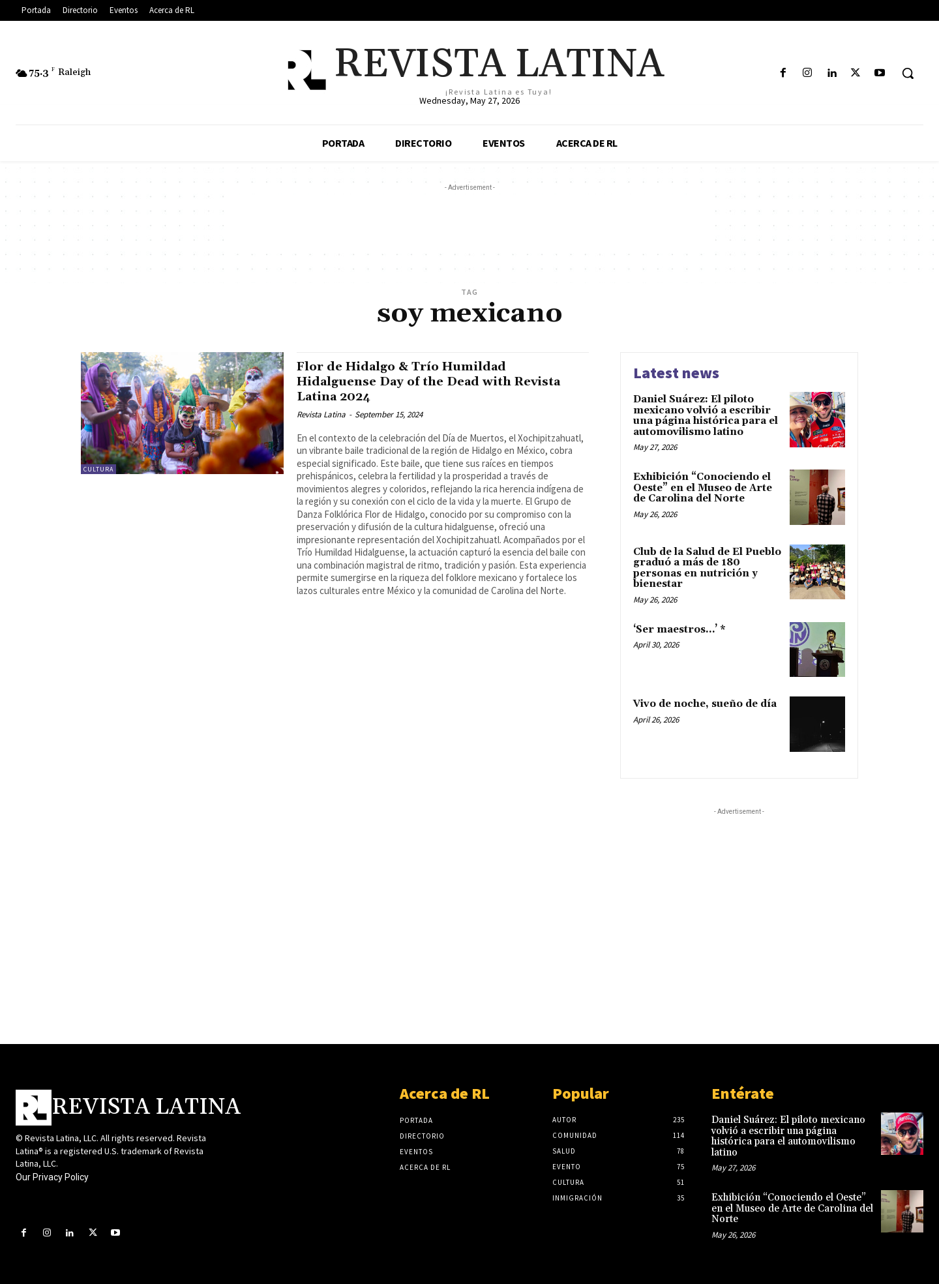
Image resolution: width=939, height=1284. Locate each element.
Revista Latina (321, 414)
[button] (907, 73)
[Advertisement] (469, 223)
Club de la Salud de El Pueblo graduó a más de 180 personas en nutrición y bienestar (707, 568)
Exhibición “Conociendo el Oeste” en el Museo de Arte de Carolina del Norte (702, 488)
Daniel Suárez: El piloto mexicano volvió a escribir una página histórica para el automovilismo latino (705, 415)
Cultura (98, 469)
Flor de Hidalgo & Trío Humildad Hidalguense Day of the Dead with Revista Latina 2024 (416, 381)
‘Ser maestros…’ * (679, 629)
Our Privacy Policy (52, 1177)
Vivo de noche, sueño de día (705, 704)
